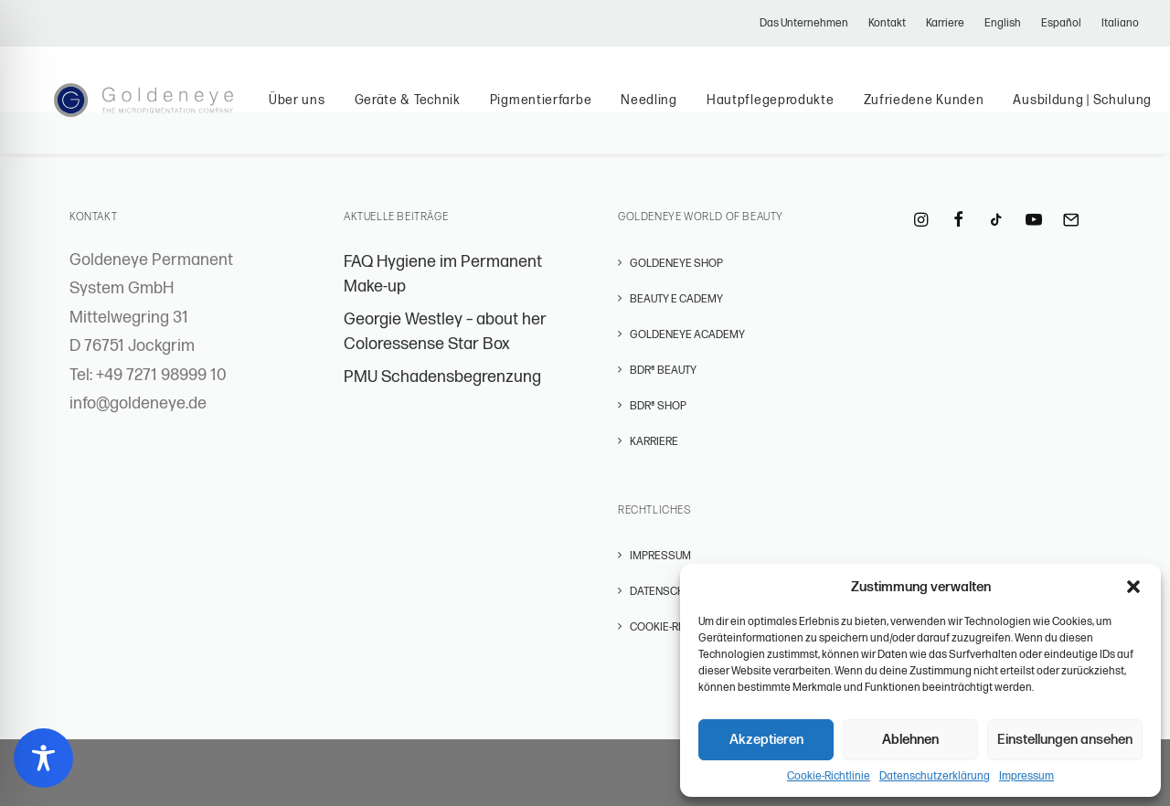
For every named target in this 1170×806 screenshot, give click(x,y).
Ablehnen (910, 740)
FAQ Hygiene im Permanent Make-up (443, 274)
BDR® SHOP (658, 406)
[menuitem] (808, 23)
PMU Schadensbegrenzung (442, 377)
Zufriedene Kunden (956, 112)
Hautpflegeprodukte (803, 112)
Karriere (945, 23)
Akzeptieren (766, 740)
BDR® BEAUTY (663, 370)
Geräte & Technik (440, 112)
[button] (1133, 587)
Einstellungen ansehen (1065, 740)
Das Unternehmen (804, 23)
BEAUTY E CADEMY (676, 299)
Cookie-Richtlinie (828, 776)
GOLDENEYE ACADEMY (687, 335)
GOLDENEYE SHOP (676, 263)
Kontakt (887, 23)
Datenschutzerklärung (934, 776)
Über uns (329, 112)
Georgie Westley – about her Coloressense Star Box (445, 332)
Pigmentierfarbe (573, 112)
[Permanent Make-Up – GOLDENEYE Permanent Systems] (159, 112)
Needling (682, 112)
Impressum (1026, 776)
